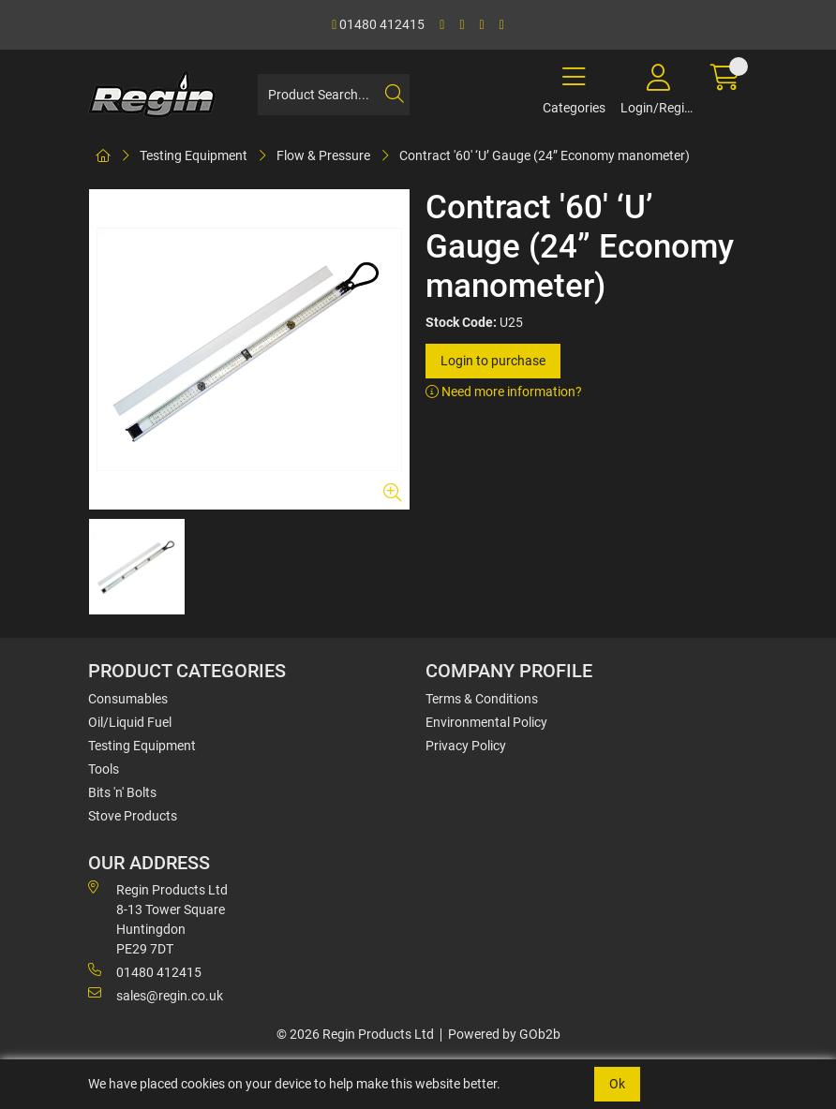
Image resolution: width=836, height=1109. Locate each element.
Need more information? (503, 391)
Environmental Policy (486, 722)
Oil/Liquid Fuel (130, 722)
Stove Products (132, 815)
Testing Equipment (193, 155)
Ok (617, 1083)
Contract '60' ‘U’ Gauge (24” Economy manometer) (544, 155)
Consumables (128, 698)
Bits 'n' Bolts (122, 792)
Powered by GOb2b (504, 1034)
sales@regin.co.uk (155, 994)
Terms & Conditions (481, 698)
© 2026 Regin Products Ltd (355, 1034)
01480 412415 (378, 24)
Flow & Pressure (323, 155)
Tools (103, 769)
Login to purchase (492, 360)
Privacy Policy (465, 745)
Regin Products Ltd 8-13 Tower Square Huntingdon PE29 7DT (158, 918)
